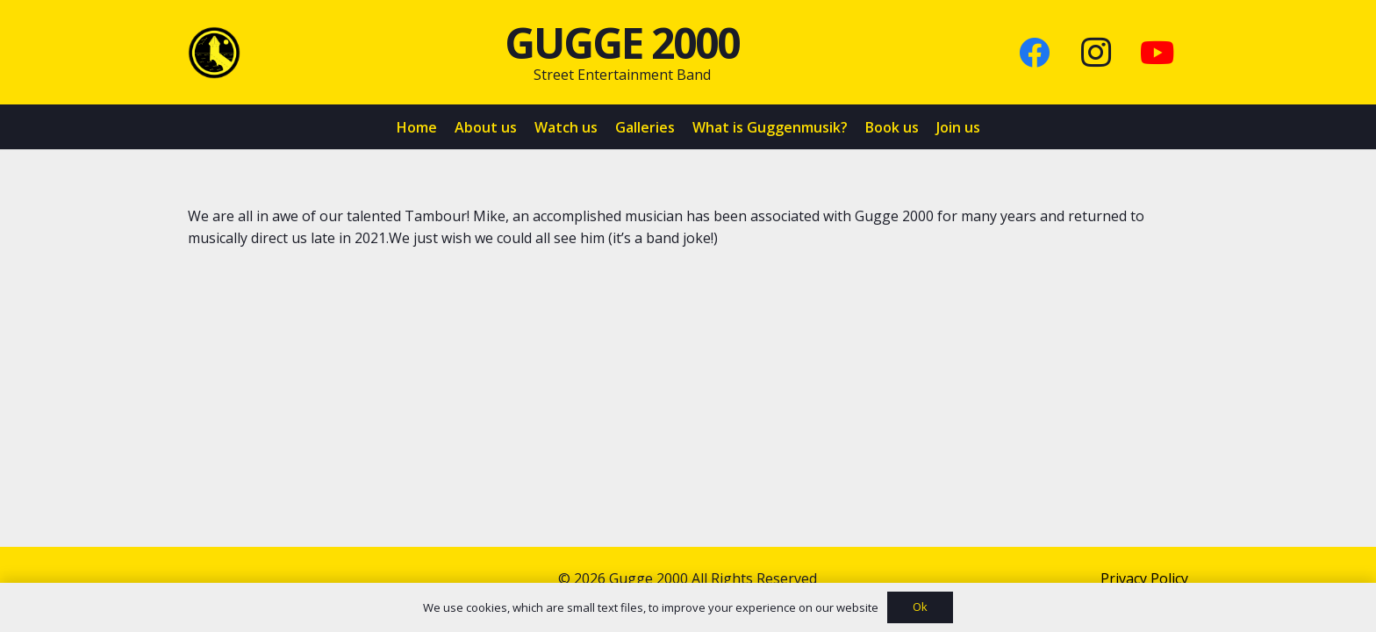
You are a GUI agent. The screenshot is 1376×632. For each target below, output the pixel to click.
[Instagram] (1096, 52)
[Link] (214, 52)
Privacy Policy (1144, 578)
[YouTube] (1157, 52)
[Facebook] (1034, 52)
